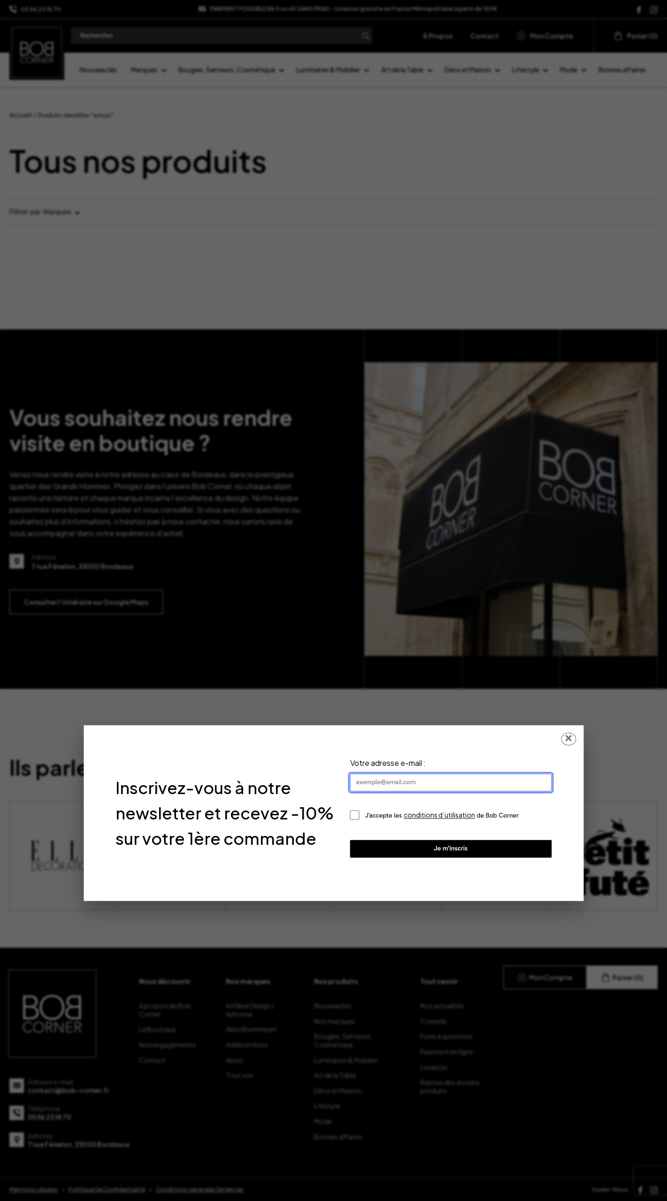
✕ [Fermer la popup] (568, 739)
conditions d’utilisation (439, 815)
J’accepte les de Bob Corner (442, 815)
